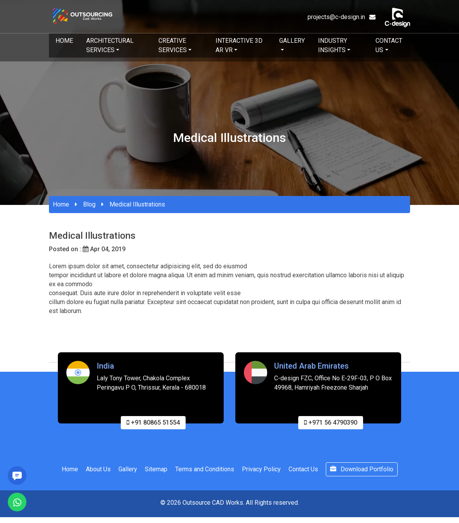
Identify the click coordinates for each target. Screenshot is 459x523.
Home (64, 40)
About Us (98, 470)
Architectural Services (110, 45)
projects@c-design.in (342, 17)
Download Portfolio (361, 470)
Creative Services (172, 45)
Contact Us (389, 45)
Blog (89, 204)
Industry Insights (332, 45)
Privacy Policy (261, 470)
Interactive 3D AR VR (239, 45)
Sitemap (156, 470)
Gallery (292, 40)
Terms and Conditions (204, 470)
